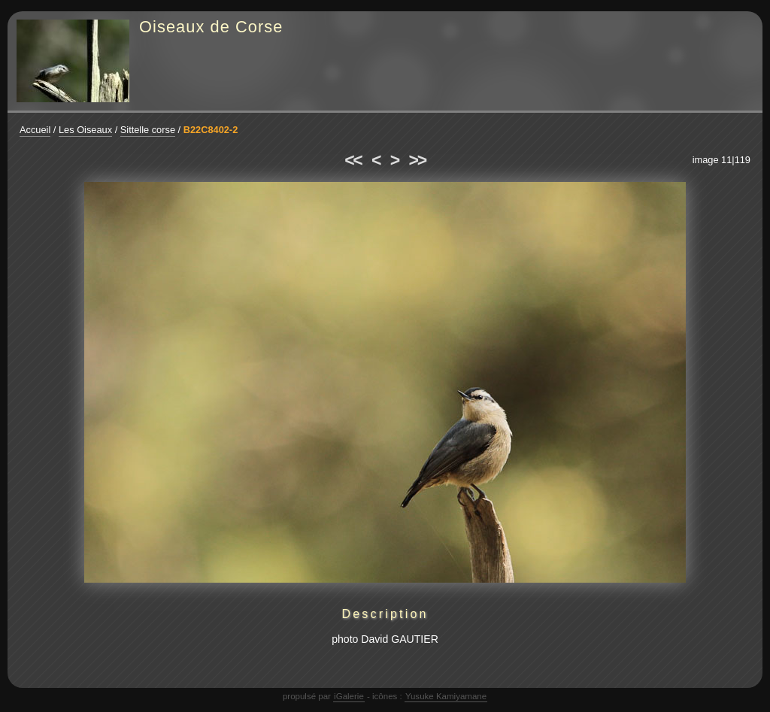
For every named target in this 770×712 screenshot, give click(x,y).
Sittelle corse (147, 129)
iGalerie (349, 696)
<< (352, 160)
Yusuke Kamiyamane (446, 696)
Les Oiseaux (85, 129)
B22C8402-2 (210, 129)
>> (417, 160)
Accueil (35, 129)
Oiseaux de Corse (211, 26)
